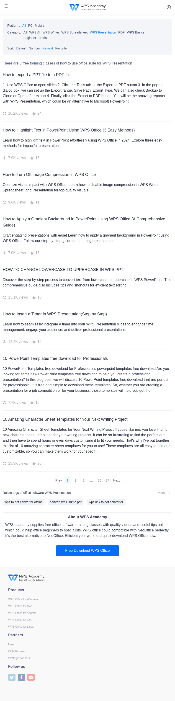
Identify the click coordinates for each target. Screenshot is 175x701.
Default (21, 48)
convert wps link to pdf (66, 502)
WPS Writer (51, 32)
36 (99, 480)
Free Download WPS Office (87, 550)
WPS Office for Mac (20, 606)
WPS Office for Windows (23, 599)
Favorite (61, 48)
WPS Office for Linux (20, 626)
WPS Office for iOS (19, 619)
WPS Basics (135, 32)
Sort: (10, 48)
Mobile (39, 25)
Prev (58, 480)
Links (11, 644)
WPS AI (34, 32)
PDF (121, 32)
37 (107, 480)
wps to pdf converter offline (24, 502)
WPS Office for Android (22, 613)
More (165, 492)
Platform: (13, 25)
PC (30, 25)
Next (116, 480)
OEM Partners (17, 651)
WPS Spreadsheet (74, 32)
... (91, 480)
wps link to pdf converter (106, 502)
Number (34, 48)
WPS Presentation (103, 32)
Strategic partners (19, 658)
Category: (14, 32)
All (24, 25)
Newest (47, 48)
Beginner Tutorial (35, 38)
